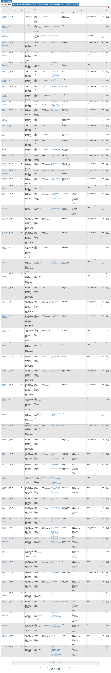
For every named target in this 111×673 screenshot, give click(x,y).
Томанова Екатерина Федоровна (4, 80)
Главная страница (6, 1)
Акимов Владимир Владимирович (5, 26)
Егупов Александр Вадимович (4, 344)
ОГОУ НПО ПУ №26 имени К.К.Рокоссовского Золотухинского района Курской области (56, 456)
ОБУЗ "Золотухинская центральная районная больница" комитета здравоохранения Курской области (55, 490)
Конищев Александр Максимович (4, 582)
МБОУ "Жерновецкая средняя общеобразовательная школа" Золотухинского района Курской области (56, 627)
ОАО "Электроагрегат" (55, 133)
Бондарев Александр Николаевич (4, 399)
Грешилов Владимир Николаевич (4, 17)
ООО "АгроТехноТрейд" (56, 170)
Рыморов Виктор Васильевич (4, 275)
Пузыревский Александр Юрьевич (4, 488)
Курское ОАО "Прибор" (55, 118)
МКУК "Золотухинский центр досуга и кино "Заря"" (55, 520)
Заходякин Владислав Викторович (4, 157)
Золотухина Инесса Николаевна (4, 316)
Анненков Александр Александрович (5, 441)
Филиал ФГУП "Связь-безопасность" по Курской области (55, 371)
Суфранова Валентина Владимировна (5, 466)
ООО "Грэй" (53, 635)
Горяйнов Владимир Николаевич (4, 371)
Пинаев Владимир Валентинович (5, 44)
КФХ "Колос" (53, 550)
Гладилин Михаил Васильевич (4, 54)
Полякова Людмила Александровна (5, 528)
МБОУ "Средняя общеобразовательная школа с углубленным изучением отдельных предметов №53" (55, 104)
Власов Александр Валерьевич (4, 187)
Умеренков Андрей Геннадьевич (4, 454)
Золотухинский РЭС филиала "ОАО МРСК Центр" (55, 508)
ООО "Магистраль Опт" (56, 86)
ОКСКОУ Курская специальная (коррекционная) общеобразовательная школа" (55, 74)
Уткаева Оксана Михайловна (4, 73)
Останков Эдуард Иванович (4, 289)
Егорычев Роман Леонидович (4, 164)
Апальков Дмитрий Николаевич (4, 207)
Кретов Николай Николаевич (4, 574)
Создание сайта (58, 662)
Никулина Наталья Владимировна (5, 540)
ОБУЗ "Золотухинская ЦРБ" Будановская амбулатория (55, 358)
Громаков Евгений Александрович (5, 614)
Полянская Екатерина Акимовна (4, 520)
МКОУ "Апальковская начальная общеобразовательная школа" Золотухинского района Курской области (56, 196)
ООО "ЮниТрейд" (54, 52)
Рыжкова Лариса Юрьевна (4, 477)
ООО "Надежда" (54, 581)
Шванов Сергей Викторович (4, 247)
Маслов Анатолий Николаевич (4, 551)
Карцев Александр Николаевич (4, 142)
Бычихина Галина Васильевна (4, 385)
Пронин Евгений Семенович (4, 500)
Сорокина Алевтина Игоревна (4, 88)
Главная (51, 662)
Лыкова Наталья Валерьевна (4, 134)
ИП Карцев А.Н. (54, 94)
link (97, 16)
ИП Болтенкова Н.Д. (55, 328)
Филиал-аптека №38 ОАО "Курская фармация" (55, 500)
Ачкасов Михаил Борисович (4, 427)
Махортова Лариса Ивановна (4, 302)
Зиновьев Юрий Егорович (4, 330)
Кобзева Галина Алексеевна (4, 594)
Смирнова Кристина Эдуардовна (4, 95)
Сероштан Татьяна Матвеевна (4, 261)
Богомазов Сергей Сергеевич (4, 413)
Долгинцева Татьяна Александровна (5, 179)
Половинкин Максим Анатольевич (4, 119)
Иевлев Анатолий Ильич (4, 603)
